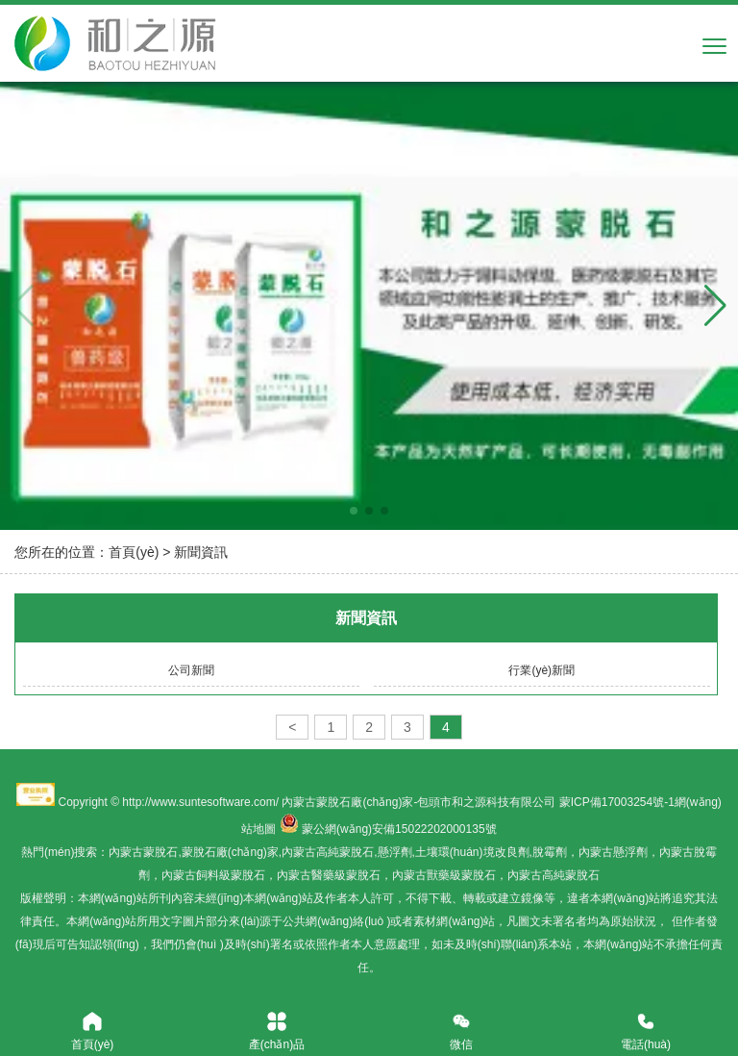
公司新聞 (191, 670)
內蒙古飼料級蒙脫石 (213, 875)
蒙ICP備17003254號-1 (617, 802)
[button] (715, 306)
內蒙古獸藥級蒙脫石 (444, 875)
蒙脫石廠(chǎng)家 (230, 852)
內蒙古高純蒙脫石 (328, 852)
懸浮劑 (395, 852)
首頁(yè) (134, 552)
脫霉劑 (549, 852)
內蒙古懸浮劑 (613, 852)
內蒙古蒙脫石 (143, 852)
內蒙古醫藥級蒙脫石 (329, 875)
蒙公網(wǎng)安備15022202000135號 (399, 829)
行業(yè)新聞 (541, 670)
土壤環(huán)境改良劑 (472, 852)
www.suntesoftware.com (213, 802)
